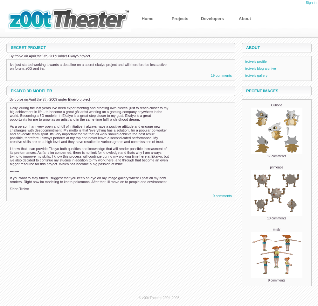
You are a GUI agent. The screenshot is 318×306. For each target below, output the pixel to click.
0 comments (222, 196)
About (245, 18)
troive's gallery (256, 75)
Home (147, 18)
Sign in (311, 2)
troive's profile (256, 61)
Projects (180, 18)
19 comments (221, 75)
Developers (212, 18)
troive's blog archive (260, 68)
